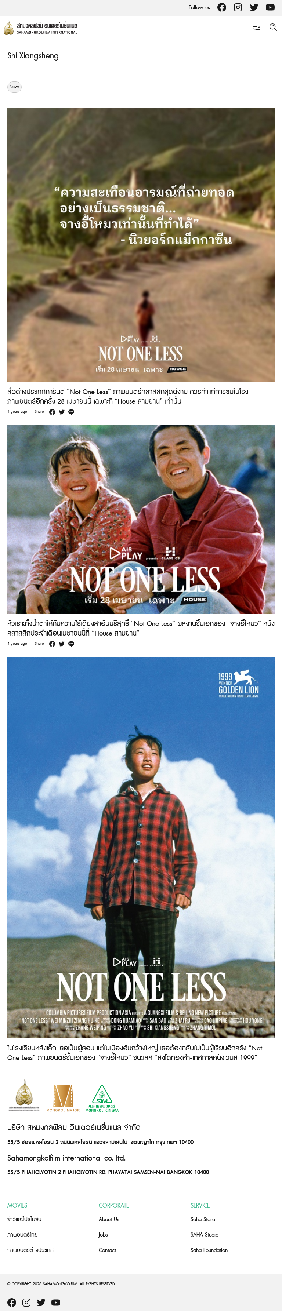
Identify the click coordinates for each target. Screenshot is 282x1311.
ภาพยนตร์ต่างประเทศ (30, 1250)
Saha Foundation (209, 1250)
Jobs (103, 1235)
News (14, 87)
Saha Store (203, 1219)
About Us (109, 1219)
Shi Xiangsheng (33, 56)
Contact (107, 1250)
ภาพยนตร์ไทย (22, 1235)
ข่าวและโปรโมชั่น (24, 1219)
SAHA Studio (204, 1235)
